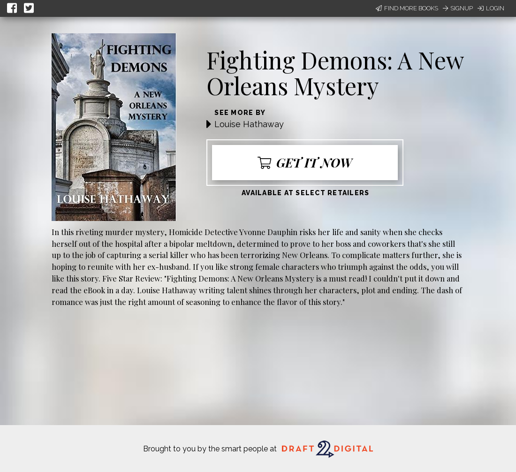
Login (491, 8)
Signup (458, 8)
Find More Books (407, 8)
